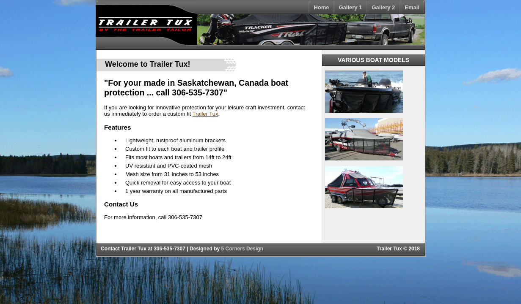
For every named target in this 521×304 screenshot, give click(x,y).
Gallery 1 (350, 7)
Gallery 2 (383, 7)
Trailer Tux (205, 114)
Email (412, 7)
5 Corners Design (242, 249)
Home (321, 7)
